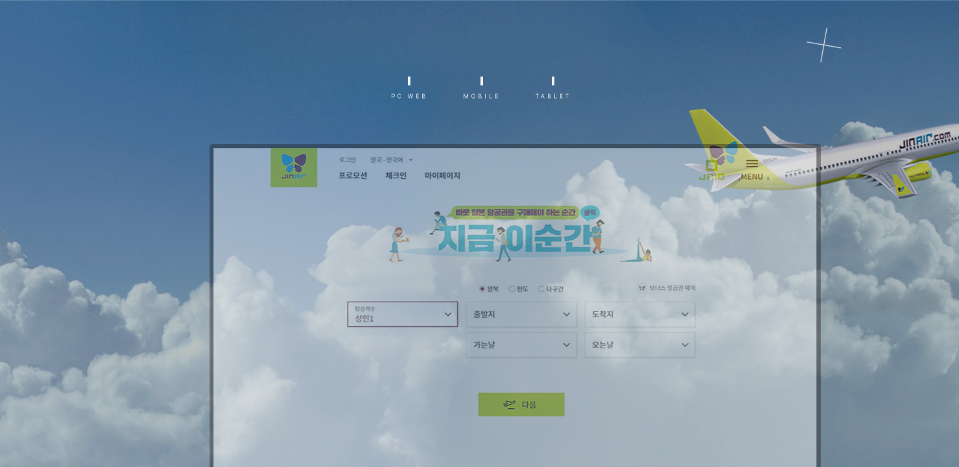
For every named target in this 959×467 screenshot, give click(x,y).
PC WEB (409, 102)
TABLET (553, 102)
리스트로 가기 (837, 52)
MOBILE (482, 102)
